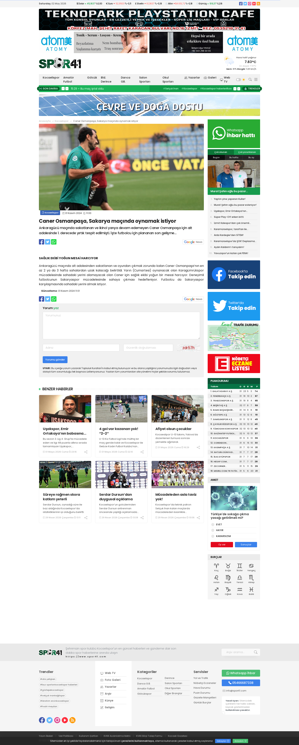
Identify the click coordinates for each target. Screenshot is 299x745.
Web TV (225, 79)
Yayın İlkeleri (46, 736)
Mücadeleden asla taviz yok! (176, 496)
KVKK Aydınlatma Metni (117, 736)
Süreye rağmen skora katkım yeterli (61, 496)
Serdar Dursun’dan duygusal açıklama (116, 496)
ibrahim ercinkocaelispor (54, 700)
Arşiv (105, 694)
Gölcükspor (144, 694)
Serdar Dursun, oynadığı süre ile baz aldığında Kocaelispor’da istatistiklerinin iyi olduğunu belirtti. (63, 508)
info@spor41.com (236, 690)
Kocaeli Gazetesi (177, 736)
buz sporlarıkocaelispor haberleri (58, 684)
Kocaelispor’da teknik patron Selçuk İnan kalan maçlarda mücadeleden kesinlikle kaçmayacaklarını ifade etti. (173, 510)
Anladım (241, 741)
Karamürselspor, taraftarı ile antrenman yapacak (230, 230)
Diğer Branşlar (173, 693)
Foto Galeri (110, 680)
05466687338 (240, 683)
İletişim (107, 707)
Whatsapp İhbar (240, 673)
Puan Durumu (202, 693)
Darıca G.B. (144, 683)
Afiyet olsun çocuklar (173, 429)
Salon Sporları (144, 79)
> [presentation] (67, 88)
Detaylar (223, 741)
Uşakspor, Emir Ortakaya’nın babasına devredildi (63, 431)
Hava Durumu (202, 688)
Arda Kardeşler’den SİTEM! (229, 235)
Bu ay (251, 157)
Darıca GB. (125, 79)
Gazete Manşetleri (205, 697)
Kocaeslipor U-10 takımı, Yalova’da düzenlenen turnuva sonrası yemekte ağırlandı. (176, 438)
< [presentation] (63, 88)
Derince (169, 678)
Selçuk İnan (170, 88)
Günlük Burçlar (202, 702)
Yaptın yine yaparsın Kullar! (229, 199)
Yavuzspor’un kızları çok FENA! (231, 253)
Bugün (216, 157)
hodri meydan (48, 706)
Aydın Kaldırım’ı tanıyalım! (229, 247)
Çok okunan (220, 152)
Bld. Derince (106, 79)
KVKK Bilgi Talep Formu (149, 736)
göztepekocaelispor (51, 690)
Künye (106, 700)
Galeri (210, 77)
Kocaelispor (51, 77)
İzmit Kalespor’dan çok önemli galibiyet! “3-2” (231, 223)
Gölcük (92, 77)
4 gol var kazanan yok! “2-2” (118, 431)
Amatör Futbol (68, 79)
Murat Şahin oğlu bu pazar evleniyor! (228, 191)
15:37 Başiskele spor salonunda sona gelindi (100, 89)
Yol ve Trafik (201, 678)
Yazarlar (192, 77)
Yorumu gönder (55, 359)
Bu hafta (233, 157)
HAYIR (219, 530)
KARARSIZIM (222, 536)
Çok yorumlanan (247, 152)
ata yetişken (47, 679)
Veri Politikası (66, 736)
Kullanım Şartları (88, 736)
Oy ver (221, 544)
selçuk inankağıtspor (52, 695)
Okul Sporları (168, 79)
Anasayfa (45, 121)
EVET (218, 524)
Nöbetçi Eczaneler (205, 683)
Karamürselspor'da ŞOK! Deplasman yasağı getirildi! (235, 242)
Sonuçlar (246, 544)
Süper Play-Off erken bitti (229, 217)
